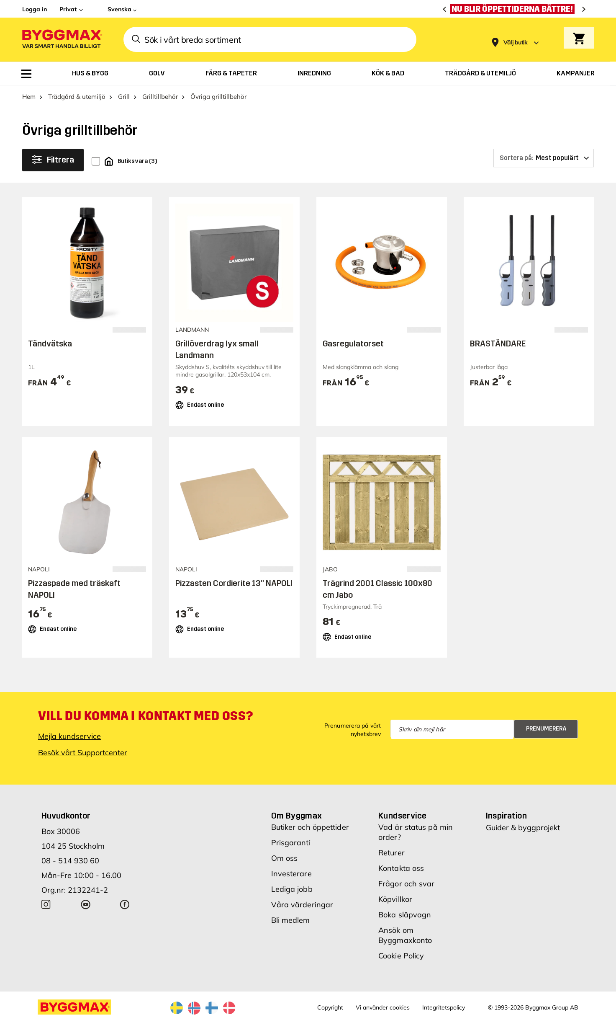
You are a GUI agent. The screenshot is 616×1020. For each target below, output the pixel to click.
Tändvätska (50, 343)
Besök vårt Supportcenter (82, 752)
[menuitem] (26, 74)
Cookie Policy (401, 956)
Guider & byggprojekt (523, 827)
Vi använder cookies (383, 1007)
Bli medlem (290, 920)
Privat (68, 9)
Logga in (34, 9)
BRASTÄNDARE (498, 343)
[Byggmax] (61, 39)
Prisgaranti (291, 842)
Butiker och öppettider (310, 827)
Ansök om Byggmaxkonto (405, 935)
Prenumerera (546, 728)
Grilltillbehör (160, 97)
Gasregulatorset (353, 343)
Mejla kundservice (69, 736)
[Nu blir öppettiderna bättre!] (514, 9)
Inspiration (506, 816)
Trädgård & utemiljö (76, 97)
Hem (29, 97)
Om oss (284, 858)
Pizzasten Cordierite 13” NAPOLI (234, 583)
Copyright (330, 1007)
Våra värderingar (302, 904)
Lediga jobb (292, 889)
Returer (391, 852)
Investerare (291, 873)
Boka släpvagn (404, 914)
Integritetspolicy (443, 1007)
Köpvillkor (395, 899)
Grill (124, 97)
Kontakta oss (401, 868)
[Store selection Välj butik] (515, 42)
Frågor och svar (406, 883)
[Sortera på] (543, 158)
